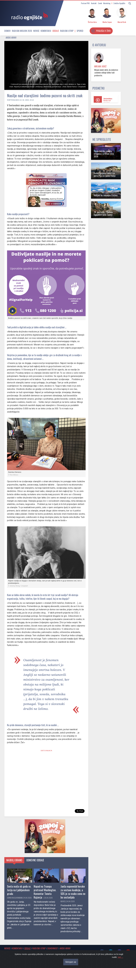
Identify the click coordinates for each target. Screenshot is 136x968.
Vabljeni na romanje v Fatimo (105, 195)
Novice (36, 30)
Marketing (106, 3)
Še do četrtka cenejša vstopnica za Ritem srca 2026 (104, 154)
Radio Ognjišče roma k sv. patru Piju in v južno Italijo (104, 174)
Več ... (120, 957)
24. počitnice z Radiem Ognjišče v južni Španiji (103, 213)
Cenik (100, 3)
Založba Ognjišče (119, 3)
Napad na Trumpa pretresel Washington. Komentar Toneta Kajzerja (45, 891)
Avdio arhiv (11, 37)
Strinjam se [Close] (70, 962)
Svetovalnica (13, 100)
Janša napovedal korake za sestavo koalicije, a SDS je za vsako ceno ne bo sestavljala (73, 891)
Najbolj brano (14, 860)
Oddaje (55, 30)
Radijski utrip (66, 30)
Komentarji (46, 30)
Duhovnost (52, 948)
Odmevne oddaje (35, 860)
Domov (7, 30)
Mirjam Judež (100, 66)
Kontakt (94, 3)
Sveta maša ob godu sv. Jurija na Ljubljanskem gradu (19, 890)
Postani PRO (85, 3)
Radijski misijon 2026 (22, 30)
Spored (80, 30)
